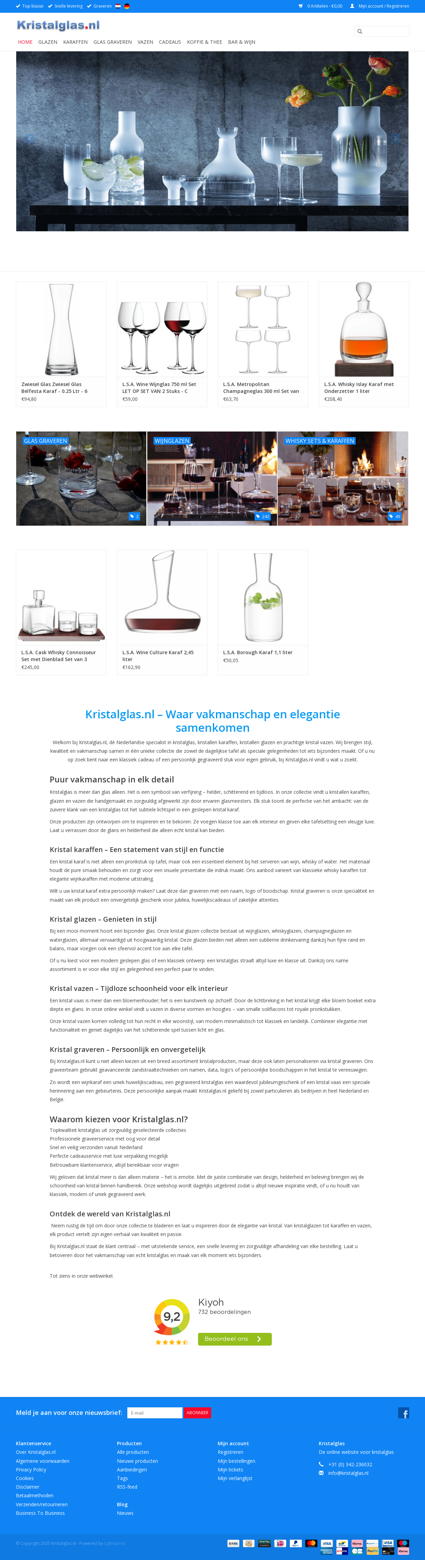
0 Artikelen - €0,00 (321, 6)
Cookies (25, 1478)
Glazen (47, 42)
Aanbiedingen (132, 1469)
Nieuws (125, 1513)
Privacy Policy (31, 1469)
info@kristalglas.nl (348, 1473)
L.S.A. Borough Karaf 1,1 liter (258, 652)
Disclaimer (27, 1486)
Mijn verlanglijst (235, 1478)
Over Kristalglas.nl (36, 1452)
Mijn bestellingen (236, 1461)
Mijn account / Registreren (379, 6)
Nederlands (118, 6)
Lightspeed (115, 1543)
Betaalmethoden (34, 1495)
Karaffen (75, 42)
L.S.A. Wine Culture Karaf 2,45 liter (158, 655)
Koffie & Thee (204, 42)
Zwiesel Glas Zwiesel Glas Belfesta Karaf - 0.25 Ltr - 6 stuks (54, 388)
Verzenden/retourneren (42, 1504)
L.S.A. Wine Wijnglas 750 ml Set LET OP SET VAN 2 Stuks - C (159, 387)
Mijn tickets (230, 1469)
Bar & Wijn (241, 42)
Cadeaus (170, 42)
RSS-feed (127, 1486)
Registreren (230, 1452)
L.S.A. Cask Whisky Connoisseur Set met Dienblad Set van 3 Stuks (58, 656)
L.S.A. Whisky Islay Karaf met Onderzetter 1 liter (359, 387)
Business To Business (40, 1513)
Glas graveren (112, 42)
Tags (122, 1478)
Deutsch (127, 6)
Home (25, 42)
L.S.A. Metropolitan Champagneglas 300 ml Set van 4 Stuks (261, 388)
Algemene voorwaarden (42, 1461)
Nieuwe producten (137, 1461)
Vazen (145, 42)
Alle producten (133, 1452)
